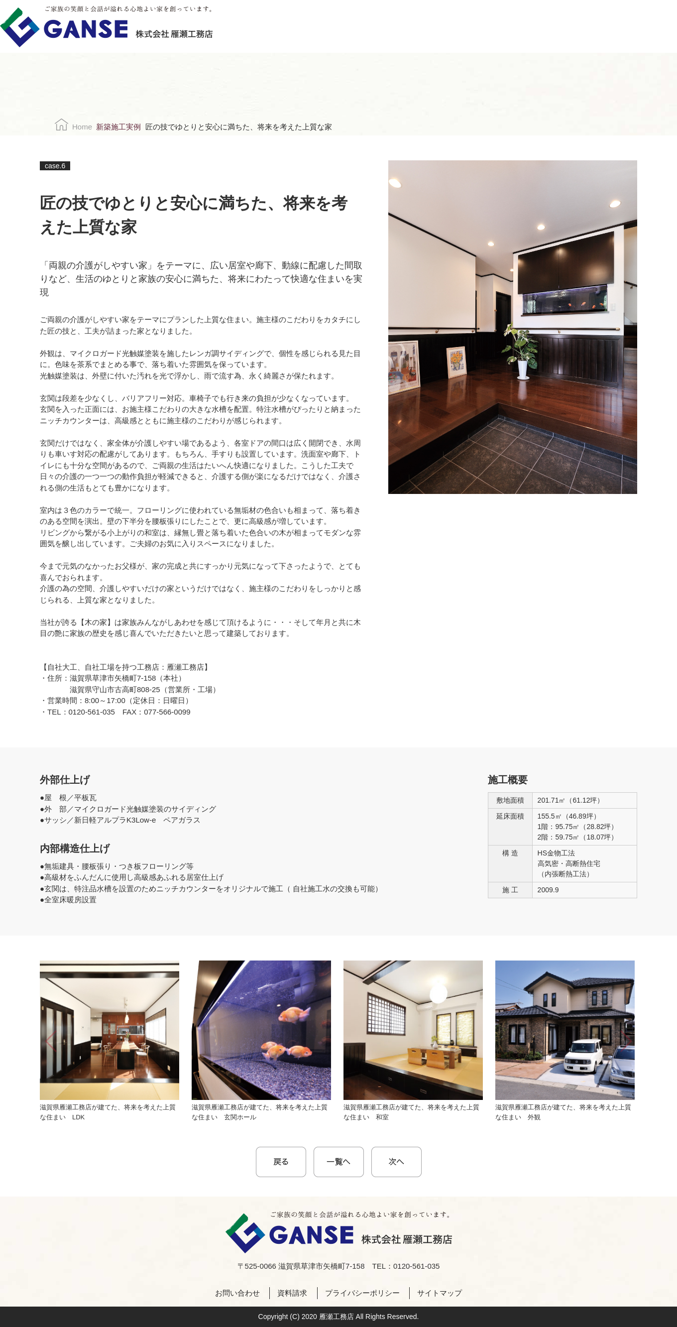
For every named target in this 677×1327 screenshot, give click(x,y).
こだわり (283, 26)
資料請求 (598, 26)
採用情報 (414, 26)
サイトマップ (439, 1293)
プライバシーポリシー (362, 1293)
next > (396, 1162)
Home (82, 126)
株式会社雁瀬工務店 (106, 26)
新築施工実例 (118, 126)
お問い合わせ (567, 26)
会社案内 (370, 26)
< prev (281, 1162)
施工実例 (325, 26)
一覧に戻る (339, 1162)
